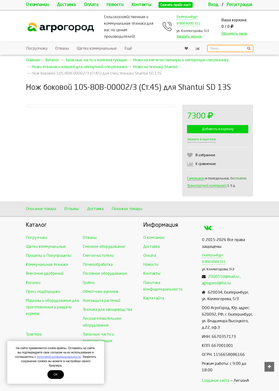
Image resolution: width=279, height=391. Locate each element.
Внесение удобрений (45, 273)
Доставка (66, 4)
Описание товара (41, 209)
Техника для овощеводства (107, 309)
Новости (114, 4)
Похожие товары (127, 209)
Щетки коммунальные (97, 48)
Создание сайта (215, 380)
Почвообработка (98, 264)
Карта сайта (153, 298)
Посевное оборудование (105, 273)
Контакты (141, 4)
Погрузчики (36, 48)
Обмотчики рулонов (100, 291)
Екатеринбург (187, 17)
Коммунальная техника (47, 264)
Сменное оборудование (104, 246)
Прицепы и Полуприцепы (48, 255)
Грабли (89, 283)
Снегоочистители (98, 255)
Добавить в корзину (218, 129)
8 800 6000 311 (188, 23)
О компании (37, 4)
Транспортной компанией (206, 186)
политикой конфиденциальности (59, 357)
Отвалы (62, 48)
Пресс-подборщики (43, 291)
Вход (213, 4)
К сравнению (206, 164)
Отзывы (71, 209)
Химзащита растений (101, 300)
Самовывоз (195, 178)
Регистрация (239, 4)
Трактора (34, 334)
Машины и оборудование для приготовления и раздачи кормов (52, 307)
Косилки (33, 283)
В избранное (205, 155)
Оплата (91, 4)
